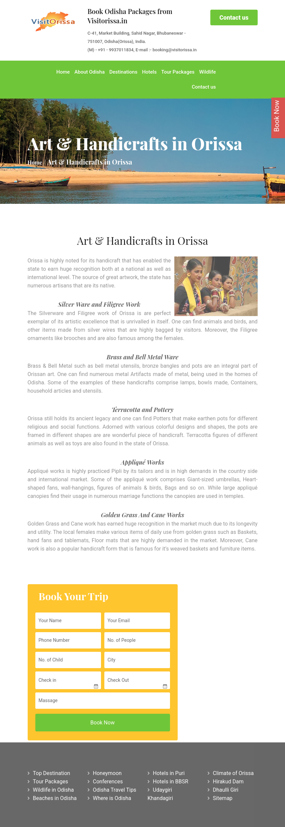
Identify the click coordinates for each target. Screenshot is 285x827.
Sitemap (220, 799)
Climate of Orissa (231, 774)
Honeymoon (105, 774)
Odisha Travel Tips (112, 791)
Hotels (149, 72)
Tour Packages (178, 72)
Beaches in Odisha (52, 799)
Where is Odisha (109, 799)
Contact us (233, 17)
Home (63, 72)
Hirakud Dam (226, 783)
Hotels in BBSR (168, 783)
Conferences (105, 783)
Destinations (123, 72)
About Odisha (89, 72)
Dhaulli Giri (223, 791)
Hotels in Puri (166, 774)
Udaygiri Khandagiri (160, 795)
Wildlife (207, 72)
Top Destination (49, 774)
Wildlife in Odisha (51, 791)
